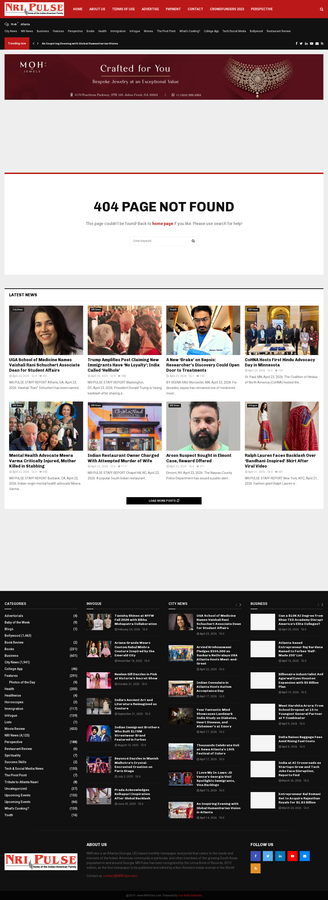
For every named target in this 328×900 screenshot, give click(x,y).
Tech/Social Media (234, 31)
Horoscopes (14, 702)
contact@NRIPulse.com (120, 876)
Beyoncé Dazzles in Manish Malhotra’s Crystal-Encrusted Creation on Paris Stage (137, 765)
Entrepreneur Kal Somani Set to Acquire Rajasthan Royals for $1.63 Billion (299, 798)
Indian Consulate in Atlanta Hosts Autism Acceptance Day (214, 687)
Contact (195, 9)
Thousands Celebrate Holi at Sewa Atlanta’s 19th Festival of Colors (218, 749)
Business (43, 31)
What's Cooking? (17, 808)
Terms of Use (123, 9)
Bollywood (256, 31)
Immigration (118, 31)
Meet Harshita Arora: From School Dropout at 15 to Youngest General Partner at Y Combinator (301, 712)
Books (91, 31)
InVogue (135, 31)
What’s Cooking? (189, 31)
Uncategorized (16, 788)
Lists (8, 722)
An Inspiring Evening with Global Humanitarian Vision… (81, 43)
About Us (97, 9)
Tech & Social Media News (24, 768)
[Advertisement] (164, 136)
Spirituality (12, 755)
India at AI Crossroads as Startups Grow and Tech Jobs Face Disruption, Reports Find (300, 769)
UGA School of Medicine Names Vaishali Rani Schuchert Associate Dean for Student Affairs (44, 365)
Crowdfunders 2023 (227, 9)
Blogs (9, 629)
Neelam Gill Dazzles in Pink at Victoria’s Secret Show (136, 676)
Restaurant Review (279, 31)
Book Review (14, 642)
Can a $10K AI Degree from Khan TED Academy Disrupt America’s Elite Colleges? (301, 620)
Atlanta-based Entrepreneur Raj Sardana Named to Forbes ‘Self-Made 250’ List (301, 649)
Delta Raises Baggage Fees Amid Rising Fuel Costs (300, 739)
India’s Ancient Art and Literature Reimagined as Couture (136, 704)
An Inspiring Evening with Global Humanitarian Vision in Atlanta (219, 808)
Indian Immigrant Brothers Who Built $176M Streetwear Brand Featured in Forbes (137, 733)
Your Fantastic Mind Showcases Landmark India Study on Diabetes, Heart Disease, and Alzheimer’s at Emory (217, 718)
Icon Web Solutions (190, 895)
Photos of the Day (22, 682)
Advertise (150, 9)
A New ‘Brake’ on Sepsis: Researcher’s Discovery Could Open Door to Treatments (202, 365)
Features (58, 31)
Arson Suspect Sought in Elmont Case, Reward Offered (198, 458)
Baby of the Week (17, 622)
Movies (148, 31)
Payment (173, 9)
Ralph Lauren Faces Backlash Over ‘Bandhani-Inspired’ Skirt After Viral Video (280, 461)
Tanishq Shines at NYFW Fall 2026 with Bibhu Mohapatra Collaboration (136, 620)
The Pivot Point (166, 31)
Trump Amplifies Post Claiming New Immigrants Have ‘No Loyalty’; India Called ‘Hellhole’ (124, 365)
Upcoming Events (18, 795)
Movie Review (15, 729)
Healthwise (13, 695)
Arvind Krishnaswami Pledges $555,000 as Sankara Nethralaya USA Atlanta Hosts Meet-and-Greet (217, 655)
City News (11, 31)
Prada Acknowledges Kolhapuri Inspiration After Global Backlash (132, 794)
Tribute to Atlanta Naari (21, 782)
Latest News (23, 294)
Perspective (262, 9)
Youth (9, 815)
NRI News (27, 31)
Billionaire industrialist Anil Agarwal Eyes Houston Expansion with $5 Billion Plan (301, 680)
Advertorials (14, 616)
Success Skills (15, 762)
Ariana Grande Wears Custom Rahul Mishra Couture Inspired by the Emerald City (134, 649)
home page (162, 223)
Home (77, 9)
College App (211, 31)
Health (102, 31)
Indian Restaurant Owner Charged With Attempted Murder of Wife (123, 458)
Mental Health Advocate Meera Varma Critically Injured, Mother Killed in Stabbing (42, 461)
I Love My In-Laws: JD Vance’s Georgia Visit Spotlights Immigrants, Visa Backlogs (216, 779)
